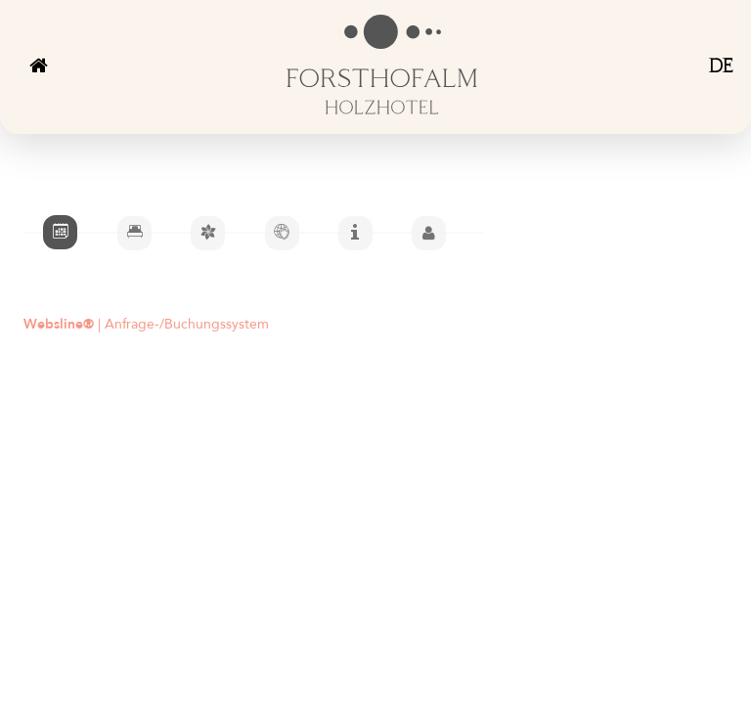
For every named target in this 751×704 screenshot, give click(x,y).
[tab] (60, 232)
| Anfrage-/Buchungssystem (146, 325)
